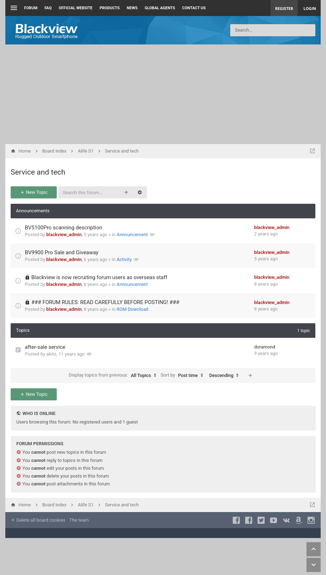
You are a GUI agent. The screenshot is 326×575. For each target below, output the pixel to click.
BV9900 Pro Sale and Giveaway (61, 252)
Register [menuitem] (284, 8)
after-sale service (45, 347)
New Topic (34, 192)
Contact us (194, 8)
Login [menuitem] (309, 8)
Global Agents (160, 8)
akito (51, 354)
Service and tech (38, 172)
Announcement (132, 234)
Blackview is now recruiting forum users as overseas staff (99, 277)
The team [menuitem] (79, 520)
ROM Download (132, 309)
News (132, 8)
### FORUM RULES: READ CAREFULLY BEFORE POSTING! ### (105, 302)
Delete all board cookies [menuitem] (38, 520)
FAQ (48, 8)
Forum (31, 8)
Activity (124, 259)
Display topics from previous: (114, 375)
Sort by (183, 375)
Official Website (76, 8)
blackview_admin (64, 234)
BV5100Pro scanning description (63, 227)
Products (110, 8)
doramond (264, 347)
